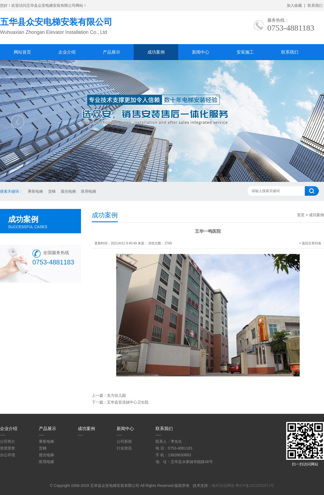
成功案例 (156, 52)
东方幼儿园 (116, 395)
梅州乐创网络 (223, 485)
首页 (301, 215)
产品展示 (111, 52)
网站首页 (22, 52)
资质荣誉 (7, 448)
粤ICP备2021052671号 (254, 485)
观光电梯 (68, 191)
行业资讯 (124, 448)
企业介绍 (67, 52)
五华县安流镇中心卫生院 (127, 402)
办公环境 (7, 455)
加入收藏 (294, 5)
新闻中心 (200, 52)
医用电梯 (88, 191)
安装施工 (245, 52)
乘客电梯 (35, 191)
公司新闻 (124, 441)
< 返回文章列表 (310, 243)
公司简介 (7, 441)
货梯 (52, 191)
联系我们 (315, 5)
